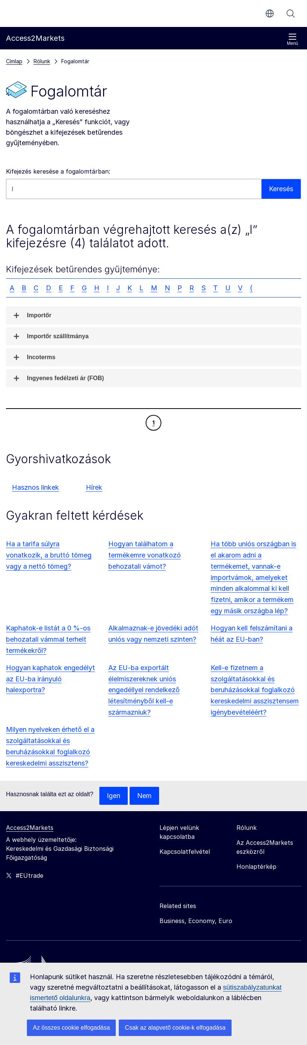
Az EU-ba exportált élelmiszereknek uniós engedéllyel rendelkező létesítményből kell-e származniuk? (144, 690)
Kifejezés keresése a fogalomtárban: (58, 171)
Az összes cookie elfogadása (71, 1027)
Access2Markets (29, 827)
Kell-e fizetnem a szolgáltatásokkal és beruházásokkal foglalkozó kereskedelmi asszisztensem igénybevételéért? (255, 690)
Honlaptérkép (256, 866)
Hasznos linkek (35, 487)
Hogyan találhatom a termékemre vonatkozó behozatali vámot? (144, 555)
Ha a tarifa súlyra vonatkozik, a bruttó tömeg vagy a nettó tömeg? (49, 555)
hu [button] (269, 13)
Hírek (94, 487)
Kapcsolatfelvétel (184, 851)
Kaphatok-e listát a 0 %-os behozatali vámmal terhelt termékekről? (48, 639)
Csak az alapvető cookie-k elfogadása (175, 1027)
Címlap (14, 61)
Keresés (290, 13)
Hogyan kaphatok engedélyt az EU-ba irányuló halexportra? (50, 679)
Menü (292, 39)
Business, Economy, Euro (195, 921)
